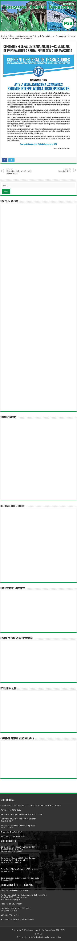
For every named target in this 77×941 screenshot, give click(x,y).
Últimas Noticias (16, 36)
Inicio (3, 36)
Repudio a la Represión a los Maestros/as (21, 171)
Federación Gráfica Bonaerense (25, 930)
